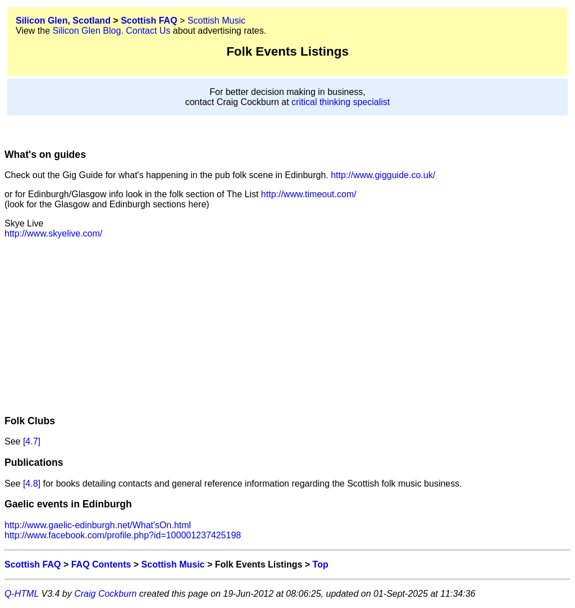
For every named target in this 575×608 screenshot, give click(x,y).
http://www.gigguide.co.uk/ (383, 175)
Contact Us (148, 30)
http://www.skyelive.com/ (53, 233)
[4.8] (31, 483)
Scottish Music (216, 20)
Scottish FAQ (149, 20)
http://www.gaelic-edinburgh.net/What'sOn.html (97, 525)
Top (320, 564)
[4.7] (31, 441)
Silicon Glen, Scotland (63, 20)
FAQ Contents (101, 564)
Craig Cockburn (105, 593)
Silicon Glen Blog (87, 30)
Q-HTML (21, 593)
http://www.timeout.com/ (309, 194)
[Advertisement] (287, 326)
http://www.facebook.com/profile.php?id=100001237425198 (122, 535)
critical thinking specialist (340, 102)
